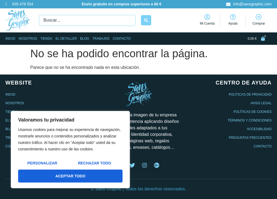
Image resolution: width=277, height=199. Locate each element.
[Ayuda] (233, 17)
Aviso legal (261, 103)
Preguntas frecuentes (250, 138)
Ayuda (233, 23)
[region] (70, 149)
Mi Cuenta (207, 23)
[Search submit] (146, 20)
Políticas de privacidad (250, 94)
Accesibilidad (259, 129)
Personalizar (42, 163)
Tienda (46, 39)
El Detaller (66, 39)
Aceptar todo (70, 176)
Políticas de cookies (252, 112)
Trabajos (100, 39)
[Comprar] (259, 17)
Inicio (10, 39)
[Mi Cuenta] (207, 17)
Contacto (122, 39)
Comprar (258, 23)
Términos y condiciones (250, 120)
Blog (84, 39)
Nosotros (28, 39)
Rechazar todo (94, 163)
